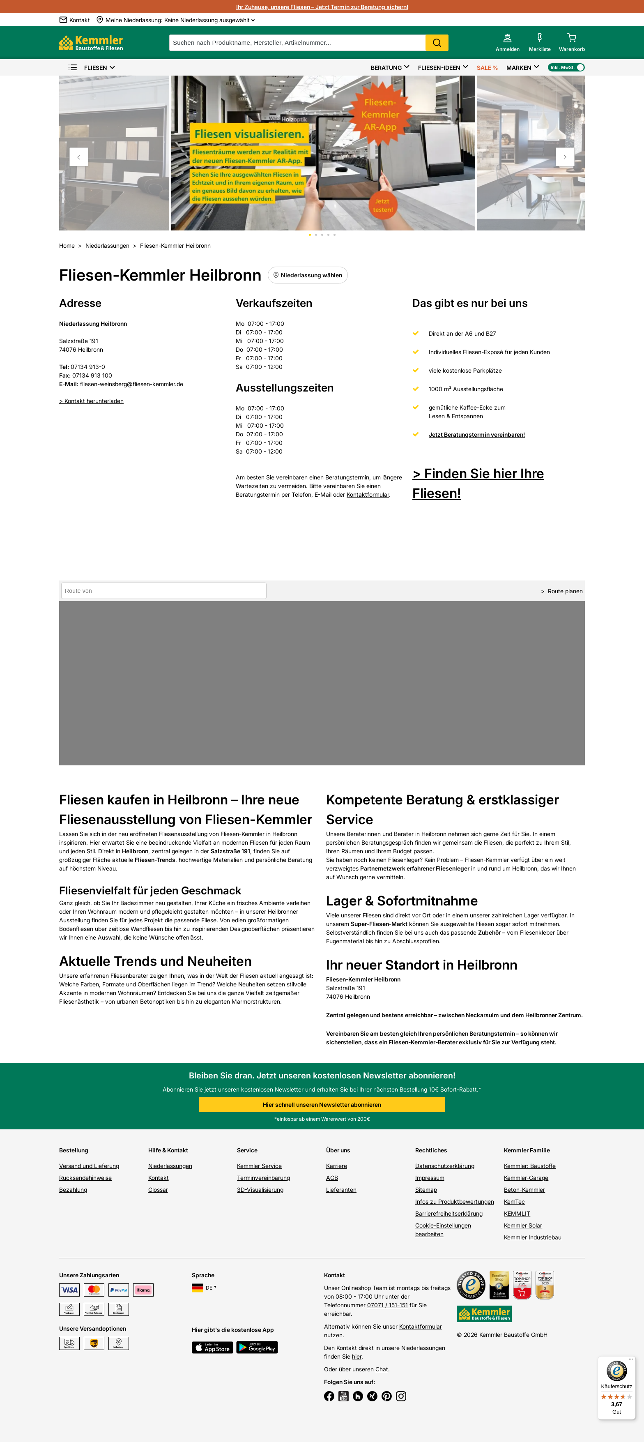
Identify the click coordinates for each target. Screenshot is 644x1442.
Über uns (338, 1150)
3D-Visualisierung (260, 1189)
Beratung (386, 67)
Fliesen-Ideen (439, 67)
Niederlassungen (170, 1165)
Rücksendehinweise (85, 1177)
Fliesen (87, 67)
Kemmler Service (259, 1165)
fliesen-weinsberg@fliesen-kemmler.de (131, 383)
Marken (518, 67)
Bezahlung (73, 1189)
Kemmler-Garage (526, 1177)
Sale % (487, 67)
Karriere (336, 1165)
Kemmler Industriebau (532, 1237)
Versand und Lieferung (89, 1165)
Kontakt (158, 1177)
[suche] (308, 43)
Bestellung (73, 1150)
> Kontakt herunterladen (91, 400)
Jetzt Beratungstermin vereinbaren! (477, 434)
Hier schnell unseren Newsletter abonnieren (322, 1104)
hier (356, 1356)
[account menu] (508, 42)
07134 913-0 (88, 366)
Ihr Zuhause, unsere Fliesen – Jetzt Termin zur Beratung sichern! (322, 6)
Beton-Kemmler (524, 1189)
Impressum (429, 1177)
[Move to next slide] (565, 156)
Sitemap (426, 1189)
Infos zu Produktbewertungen (454, 1201)
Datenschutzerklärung (444, 1165)
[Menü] (631, 1361)
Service (247, 1150)
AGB (332, 1177)
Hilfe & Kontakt (168, 1150)
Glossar (158, 1189)
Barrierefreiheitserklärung (449, 1213)
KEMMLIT (517, 1213)
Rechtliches (431, 1150)
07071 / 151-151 (387, 1304)
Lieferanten (341, 1189)
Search (437, 43)
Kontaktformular (368, 494)
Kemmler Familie (527, 1150)
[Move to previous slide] (78, 156)
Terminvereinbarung (263, 1177)
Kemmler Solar (523, 1225)
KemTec (514, 1201)
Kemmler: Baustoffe (530, 1165)
